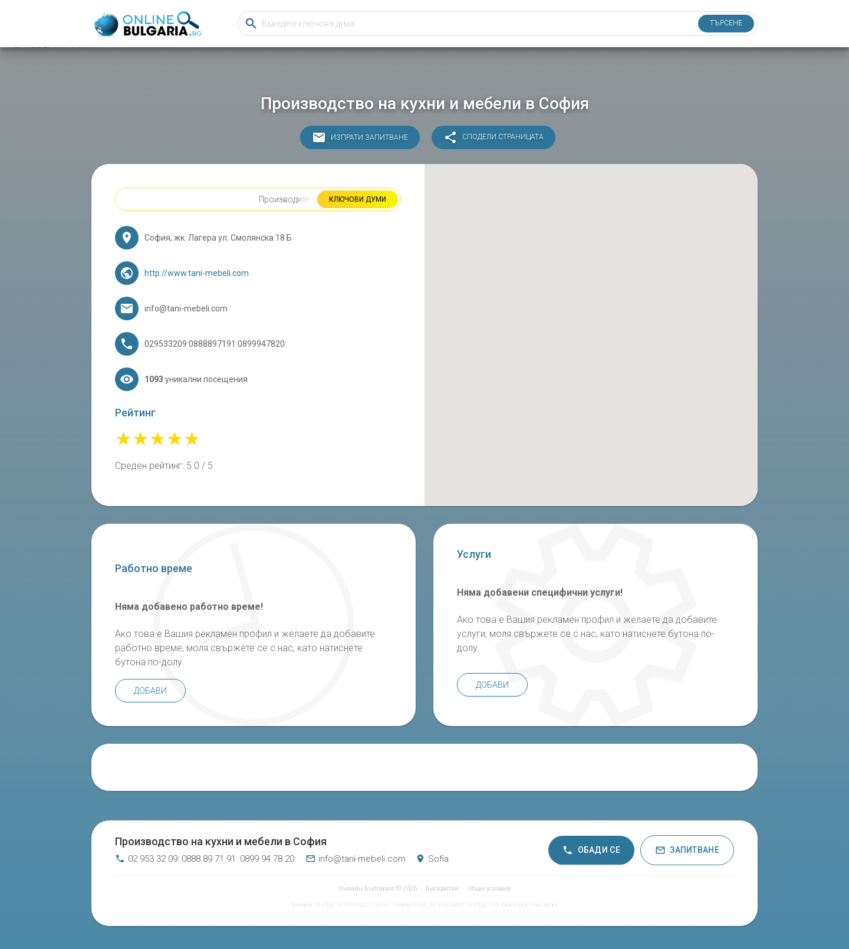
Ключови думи (357, 199)
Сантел (380, 905)
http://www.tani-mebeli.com (196, 273)
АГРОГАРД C (353, 905)
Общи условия (489, 888)
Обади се (591, 850)
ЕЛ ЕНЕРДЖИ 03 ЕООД (458, 905)
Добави (150, 690)
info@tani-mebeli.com (355, 859)
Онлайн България (366, 888)
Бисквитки (442, 888)
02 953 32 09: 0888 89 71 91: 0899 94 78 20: (205, 859)
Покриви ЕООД (409, 905)
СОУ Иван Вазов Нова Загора (523, 905)
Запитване (687, 850)
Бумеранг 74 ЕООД (313, 905)
